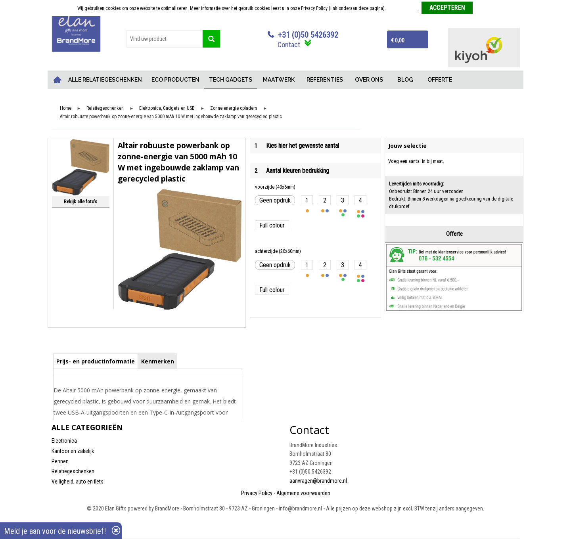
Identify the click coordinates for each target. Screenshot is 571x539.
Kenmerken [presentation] (157, 361)
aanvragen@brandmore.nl (318, 481)
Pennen (60, 461)
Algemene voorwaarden (303, 493)
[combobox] (164, 39)
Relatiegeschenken (105, 108)
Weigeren (484, 8)
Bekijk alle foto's (80, 202)
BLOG (405, 79)
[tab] (95, 361)
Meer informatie (402, 8)
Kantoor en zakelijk (73, 451)
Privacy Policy (256, 493)
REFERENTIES (325, 79)
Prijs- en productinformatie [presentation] (95, 361)
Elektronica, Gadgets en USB (167, 108)
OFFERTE (439, 79)
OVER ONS (369, 79)
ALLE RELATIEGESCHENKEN (105, 79)
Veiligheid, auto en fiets (77, 481)
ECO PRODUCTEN (175, 79)
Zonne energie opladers (233, 108)
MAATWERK (279, 79)
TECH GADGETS (230, 79)
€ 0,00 (397, 40)
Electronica (64, 441)
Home (57, 80)
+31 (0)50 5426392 (308, 35)
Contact (289, 44)
